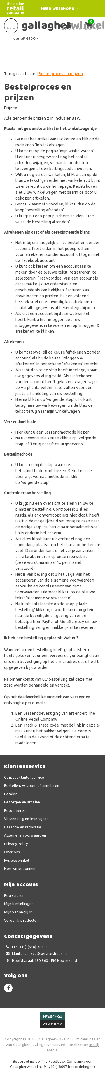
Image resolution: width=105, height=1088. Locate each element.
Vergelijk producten (21, 920)
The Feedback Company (62, 1061)
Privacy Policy (16, 844)
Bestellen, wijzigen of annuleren (31, 785)
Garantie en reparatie (22, 827)
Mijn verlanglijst (18, 912)
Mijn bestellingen (19, 904)
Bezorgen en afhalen (22, 802)
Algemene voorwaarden (25, 835)
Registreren (14, 895)
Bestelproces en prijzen (61, 74)
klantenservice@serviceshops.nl (35, 953)
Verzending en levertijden (26, 819)
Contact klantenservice (24, 777)
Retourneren (15, 810)
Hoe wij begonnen (20, 868)
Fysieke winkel (16, 860)
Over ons (12, 852)
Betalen (10, 794)
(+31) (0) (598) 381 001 (27, 947)
